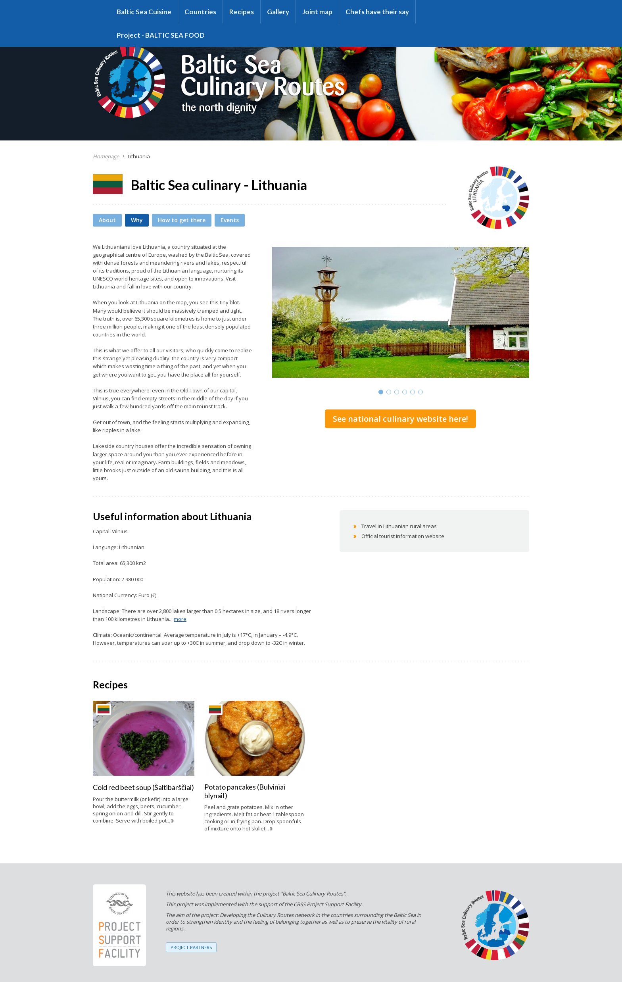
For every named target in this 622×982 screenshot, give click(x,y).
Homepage (106, 156)
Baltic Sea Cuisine (144, 12)
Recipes (241, 12)
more (180, 619)
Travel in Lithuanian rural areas (399, 526)
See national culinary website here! (400, 418)
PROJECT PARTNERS (191, 947)
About (107, 220)
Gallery (278, 12)
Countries (200, 12)
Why (137, 220)
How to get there (181, 220)
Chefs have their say (377, 12)
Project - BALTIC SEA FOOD (161, 35)
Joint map (317, 12)
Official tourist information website (402, 536)
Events (230, 220)
